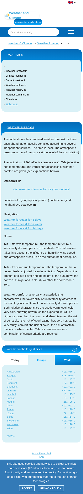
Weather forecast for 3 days (22, 219)
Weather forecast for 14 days (23, 228)
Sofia (10, 416)
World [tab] (67, 360)
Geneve (11, 390)
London (11, 398)
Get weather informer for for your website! (41, 189)
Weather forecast (48, 43)
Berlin (10, 379)
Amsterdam (13, 371)
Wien (10, 428)
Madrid (11, 401)
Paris (10, 405)
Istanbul (11, 394)
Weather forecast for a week (23, 224)
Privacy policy (50, 488)
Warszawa (12, 424)
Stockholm (13, 420)
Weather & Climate (20, 43)
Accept (27, 488)
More (10, 435)
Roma (10, 413)
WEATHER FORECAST (21, 127)
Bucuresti (12, 383)
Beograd (11, 375)
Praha (10, 409)
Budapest (12, 386)
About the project (41, 453)
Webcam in (12, 104)
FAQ (41, 456)
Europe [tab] (41, 360)
